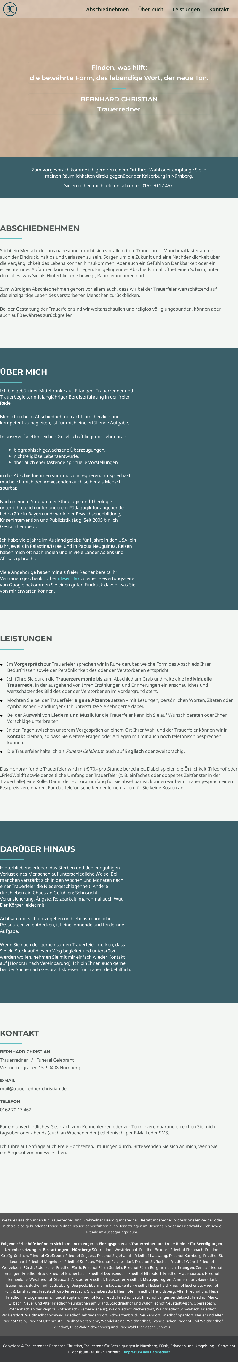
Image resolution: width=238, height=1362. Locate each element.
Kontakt (218, 9)
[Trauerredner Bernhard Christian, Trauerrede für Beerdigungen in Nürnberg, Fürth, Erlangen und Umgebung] (10, 8)
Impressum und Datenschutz (147, 1351)
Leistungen (185, 9)
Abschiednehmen (104, 9)
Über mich (148, 9)
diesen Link (71, 578)
